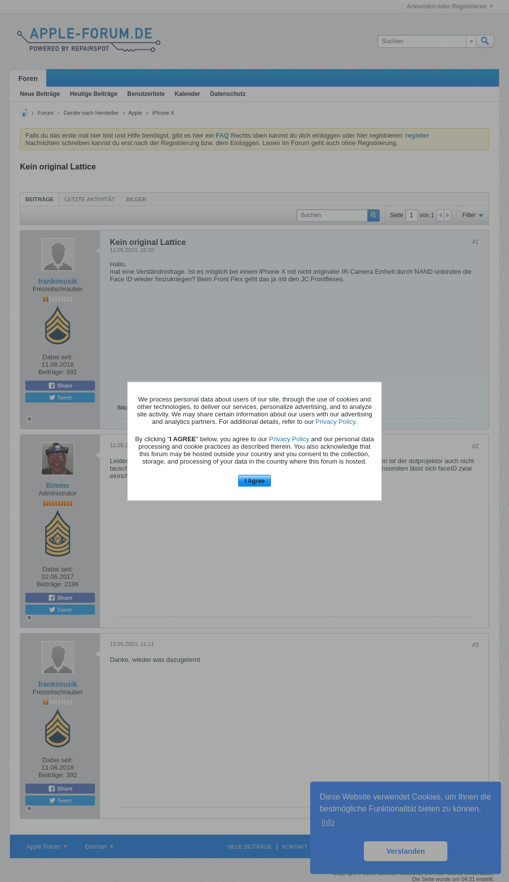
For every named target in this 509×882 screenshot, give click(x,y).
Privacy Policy (335, 421)
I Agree (254, 481)
